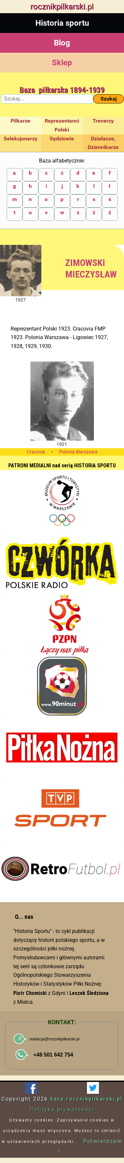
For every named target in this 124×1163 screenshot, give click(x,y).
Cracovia (36, 451)
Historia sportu (62, 23)
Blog (62, 42)
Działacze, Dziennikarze (103, 143)
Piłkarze (20, 121)
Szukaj (109, 99)
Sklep (62, 62)
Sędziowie (62, 138)
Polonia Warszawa (78, 451)
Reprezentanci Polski (62, 125)
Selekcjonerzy (20, 138)
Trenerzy (103, 121)
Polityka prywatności (62, 1109)
